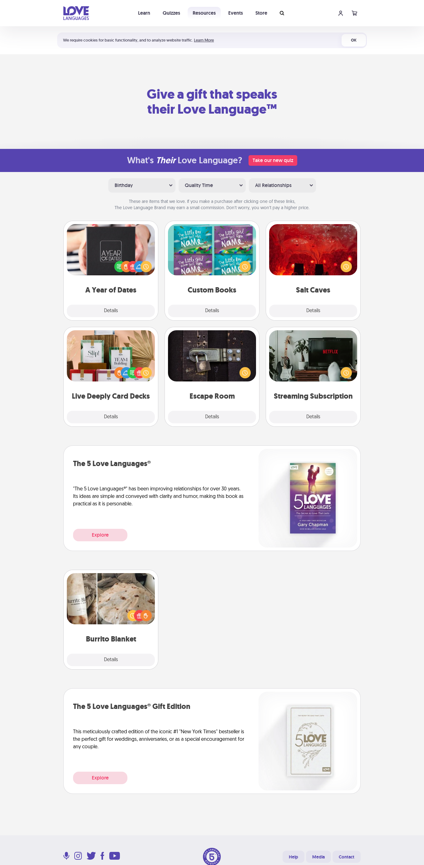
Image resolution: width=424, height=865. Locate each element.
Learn (144, 13)
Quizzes (171, 13)
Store (261, 13)
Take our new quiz (273, 160)
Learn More (204, 40)
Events (235, 13)
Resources (204, 13)
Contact (346, 857)
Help (293, 857)
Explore (100, 535)
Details (111, 310)
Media (318, 857)
